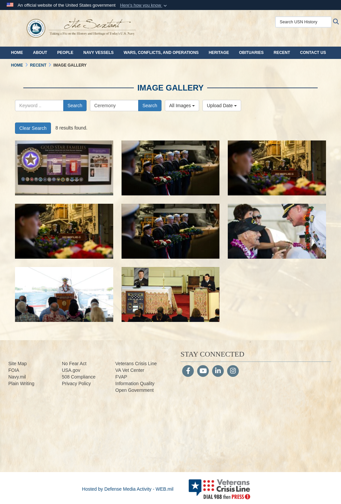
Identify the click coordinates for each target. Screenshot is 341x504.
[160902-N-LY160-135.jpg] (64, 294)
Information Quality (135, 383)
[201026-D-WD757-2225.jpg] (64, 167)
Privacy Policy (76, 383)
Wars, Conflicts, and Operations (161, 52)
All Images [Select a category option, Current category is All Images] (182, 105)
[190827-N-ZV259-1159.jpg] (171, 167)
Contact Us (313, 52)
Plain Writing (21, 383)
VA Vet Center (129, 370)
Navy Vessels (98, 52)
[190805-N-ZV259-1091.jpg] (171, 231)
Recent (282, 52)
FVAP (121, 376)
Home (17, 52)
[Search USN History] (303, 22)
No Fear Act (74, 363)
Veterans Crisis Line (136, 363)
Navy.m (16, 376)
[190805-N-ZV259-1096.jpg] (64, 231)
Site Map (17, 363)
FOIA (13, 370)
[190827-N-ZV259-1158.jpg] (277, 167)
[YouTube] (203, 371)
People (65, 52)
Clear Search (33, 128)
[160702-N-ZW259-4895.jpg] (171, 294)
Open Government (134, 390)
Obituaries (251, 52)
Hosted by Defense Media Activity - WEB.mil (127, 489)
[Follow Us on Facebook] (188, 371)
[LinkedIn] (218, 371)
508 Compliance (79, 376)
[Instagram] (233, 371)
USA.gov (71, 370)
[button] (144, 5)
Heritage (219, 52)
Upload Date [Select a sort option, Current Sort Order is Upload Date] (222, 105)
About (40, 52)
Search (75, 105)
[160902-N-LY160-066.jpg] (277, 231)
